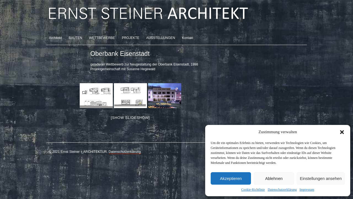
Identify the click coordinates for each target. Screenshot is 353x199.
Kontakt (187, 38)
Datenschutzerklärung (282, 190)
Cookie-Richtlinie (253, 190)
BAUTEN (75, 38)
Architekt (55, 38)
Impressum (306, 190)
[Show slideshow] (130, 118)
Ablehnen (273, 178)
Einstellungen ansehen (321, 178)
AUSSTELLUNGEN (160, 38)
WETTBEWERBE (102, 38)
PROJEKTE (130, 38)
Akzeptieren (231, 178)
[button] (342, 132)
